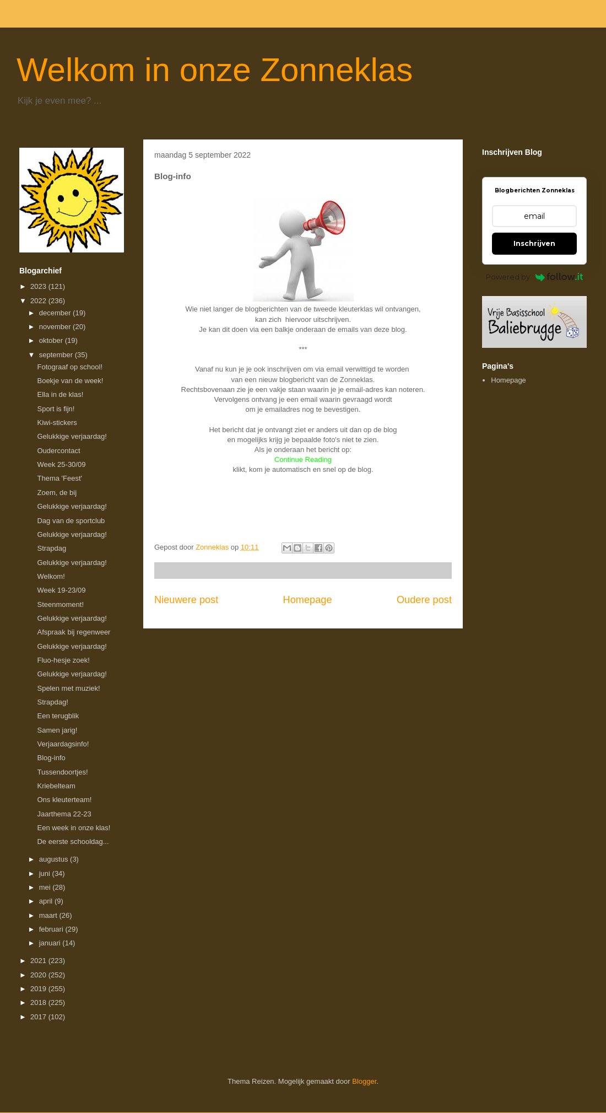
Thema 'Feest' (59, 478)
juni (45, 873)
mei (46, 887)
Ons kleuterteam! (64, 799)
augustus (54, 859)
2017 (39, 1017)
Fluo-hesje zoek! (63, 660)
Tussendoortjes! (62, 772)
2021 (39, 960)
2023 (39, 286)
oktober (52, 340)
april (47, 901)
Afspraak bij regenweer (73, 632)
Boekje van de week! (70, 381)
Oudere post (424, 599)
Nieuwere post (186, 599)
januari (51, 943)
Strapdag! (52, 702)
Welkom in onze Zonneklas (215, 69)
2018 (39, 1002)
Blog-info (51, 758)
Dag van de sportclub (71, 521)
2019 (39, 989)
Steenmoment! (60, 604)
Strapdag (51, 548)
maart (49, 915)
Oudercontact (58, 451)
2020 (39, 975)
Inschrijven (534, 243)
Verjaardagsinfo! (63, 744)
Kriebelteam (56, 786)
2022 (39, 301)
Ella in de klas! (60, 394)
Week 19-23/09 (61, 590)
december (56, 313)
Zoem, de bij (57, 492)
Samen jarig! (57, 730)
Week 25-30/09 (61, 464)
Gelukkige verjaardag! (71, 436)
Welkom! (50, 576)
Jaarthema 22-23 (64, 814)
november (56, 326)
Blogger (364, 1081)
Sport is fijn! (55, 409)
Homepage (307, 599)
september (57, 355)
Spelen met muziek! (68, 688)
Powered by (534, 276)
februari (52, 929)
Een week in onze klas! (73, 828)
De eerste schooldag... (73, 841)
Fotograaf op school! (69, 367)
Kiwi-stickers (57, 422)
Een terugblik (58, 716)
